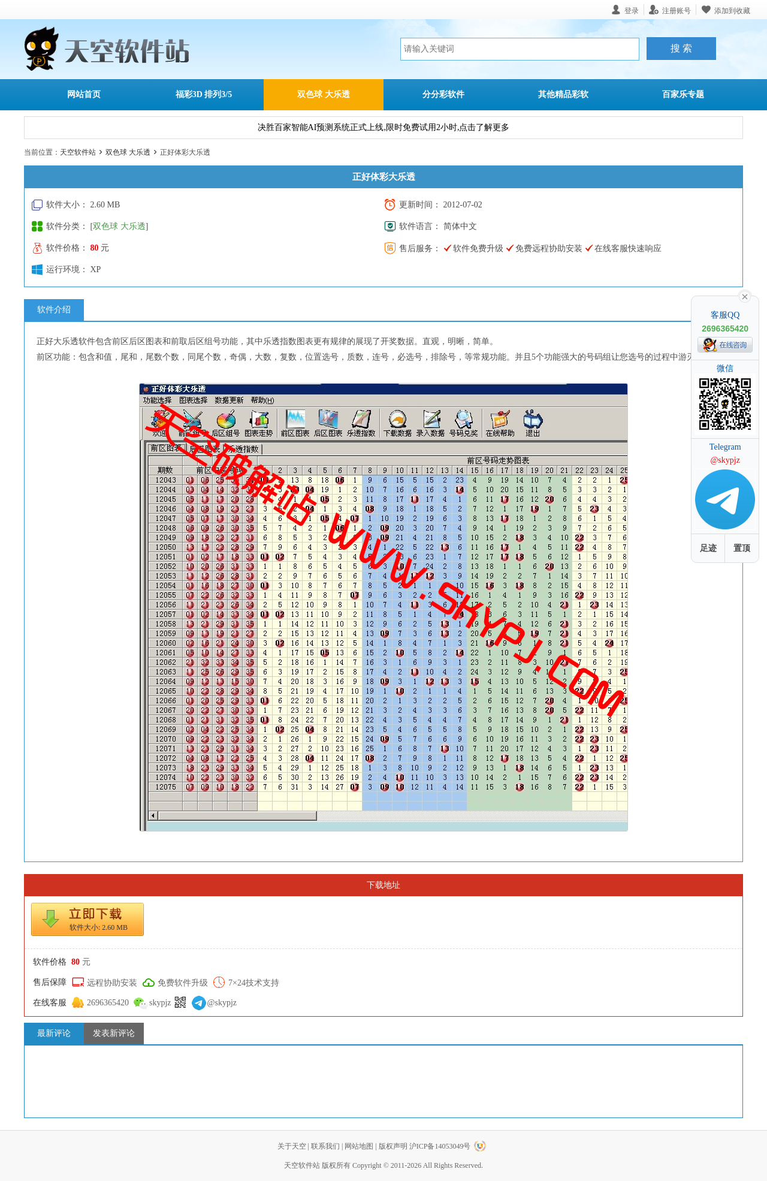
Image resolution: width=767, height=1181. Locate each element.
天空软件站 (78, 152)
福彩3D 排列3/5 (204, 94)
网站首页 (84, 94)
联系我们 (325, 1146)
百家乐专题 (683, 94)
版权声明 (393, 1146)
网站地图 (359, 1146)
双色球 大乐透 (323, 94)
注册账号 (676, 10)
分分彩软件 (443, 94)
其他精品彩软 (563, 94)
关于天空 (291, 1146)
